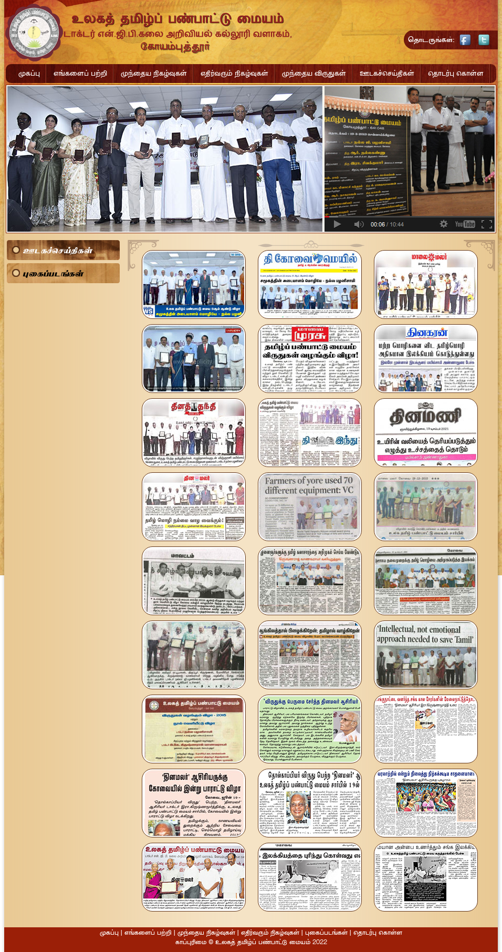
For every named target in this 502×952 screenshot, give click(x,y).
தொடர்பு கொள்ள (456, 73)
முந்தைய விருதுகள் (314, 73)
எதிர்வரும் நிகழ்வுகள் (234, 73)
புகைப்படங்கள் (53, 273)
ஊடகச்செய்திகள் (387, 73)
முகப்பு (29, 73)
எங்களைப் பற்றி (80, 73)
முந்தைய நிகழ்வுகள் (154, 73)
